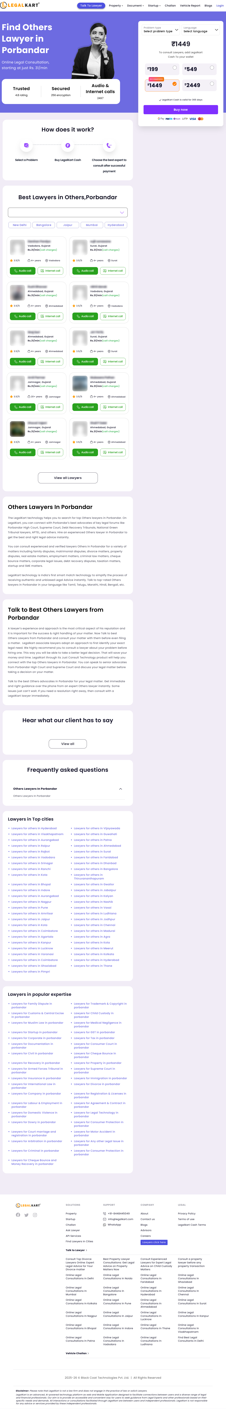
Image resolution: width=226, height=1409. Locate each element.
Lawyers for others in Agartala (32, 937)
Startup (154, 6)
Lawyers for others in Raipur (30, 846)
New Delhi (20, 225)
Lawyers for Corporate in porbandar (36, 1038)
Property (116, 6)
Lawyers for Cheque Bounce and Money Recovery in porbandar (33, 1162)
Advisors (146, 1230)
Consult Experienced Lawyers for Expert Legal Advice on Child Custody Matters (156, 1264)
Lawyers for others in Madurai (94, 931)
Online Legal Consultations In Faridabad (151, 1278)
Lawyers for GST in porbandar (94, 1032)
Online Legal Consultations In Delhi (80, 1276)
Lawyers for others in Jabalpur (95, 890)
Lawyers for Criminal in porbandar (35, 1151)
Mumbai (92, 225)
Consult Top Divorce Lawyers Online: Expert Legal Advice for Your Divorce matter (80, 1264)
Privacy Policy (187, 1213)
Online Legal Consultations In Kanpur (193, 1314)
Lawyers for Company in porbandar (36, 1094)
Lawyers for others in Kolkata (94, 954)
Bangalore (43, 225)
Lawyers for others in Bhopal (31, 884)
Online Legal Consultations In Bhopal (81, 1326)
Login (220, 6)
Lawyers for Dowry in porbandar (33, 1122)
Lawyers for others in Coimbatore (34, 931)
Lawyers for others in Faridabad (96, 857)
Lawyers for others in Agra (92, 937)
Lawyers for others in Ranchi (31, 869)
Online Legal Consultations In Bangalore (113, 1291)
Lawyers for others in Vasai (92, 908)
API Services (73, 1236)
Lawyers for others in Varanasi (32, 954)
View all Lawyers (68, 478)
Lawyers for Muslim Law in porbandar (37, 1023)
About (144, 1213)
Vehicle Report (190, 6)
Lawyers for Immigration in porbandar (100, 1078)
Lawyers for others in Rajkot (30, 852)
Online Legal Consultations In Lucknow (151, 1316)
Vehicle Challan (77, 1353)
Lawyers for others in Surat (92, 852)
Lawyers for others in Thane (93, 966)
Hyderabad (116, 225)
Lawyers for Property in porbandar (97, 1063)
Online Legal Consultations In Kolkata (81, 1301)
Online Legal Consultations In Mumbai (76, 1291)
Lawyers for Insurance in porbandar (36, 1078)
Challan (170, 6)
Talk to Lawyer (76, 1250)
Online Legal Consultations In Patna (80, 1339)
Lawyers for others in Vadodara (33, 857)
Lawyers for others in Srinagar (32, 863)
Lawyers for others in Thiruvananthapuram (89, 877)
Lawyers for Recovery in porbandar (35, 1063)
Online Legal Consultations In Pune (117, 1301)
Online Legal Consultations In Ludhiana (151, 1341)
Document (135, 6)
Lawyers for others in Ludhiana (95, 913)
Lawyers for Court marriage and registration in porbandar (33, 1133)
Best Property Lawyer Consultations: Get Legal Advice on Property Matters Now (119, 1264)
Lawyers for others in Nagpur (31, 902)
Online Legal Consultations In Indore (118, 1326)
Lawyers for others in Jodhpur (94, 919)
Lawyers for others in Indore (30, 890)
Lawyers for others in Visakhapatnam (37, 834)
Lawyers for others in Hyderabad (34, 828)
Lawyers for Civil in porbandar (32, 1053)
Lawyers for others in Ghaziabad (33, 966)
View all (67, 744)
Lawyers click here (154, 1242)
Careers (146, 1236)
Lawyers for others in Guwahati (95, 834)
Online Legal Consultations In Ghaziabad (188, 1278)
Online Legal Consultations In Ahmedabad (151, 1303)
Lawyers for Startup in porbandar (34, 1032)
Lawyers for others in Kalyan (93, 896)
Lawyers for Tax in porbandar (94, 1038)
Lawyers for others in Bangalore (96, 869)
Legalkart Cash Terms (192, 1225)
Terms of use (186, 1219)
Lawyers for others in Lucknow (32, 948)
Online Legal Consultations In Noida (118, 1276)
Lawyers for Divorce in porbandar (97, 1084)
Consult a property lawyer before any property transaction (191, 1262)
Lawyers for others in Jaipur (30, 919)
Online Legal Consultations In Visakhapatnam (188, 1328)
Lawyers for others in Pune (29, 908)
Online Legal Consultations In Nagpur (81, 1314)
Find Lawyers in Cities (79, 1241)
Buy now (181, 109)
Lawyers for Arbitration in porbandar (36, 1141)
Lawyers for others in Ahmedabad (97, 846)
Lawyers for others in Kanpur (31, 943)
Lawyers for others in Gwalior (94, 884)
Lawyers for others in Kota (29, 875)
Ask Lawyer (73, 1230)
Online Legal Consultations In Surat (192, 1301)
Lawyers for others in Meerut (93, 948)
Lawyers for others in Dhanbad (95, 863)
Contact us (148, 1219)
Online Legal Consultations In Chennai (188, 1291)
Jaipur (67, 225)
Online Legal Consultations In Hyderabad (151, 1291)
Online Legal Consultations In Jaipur (118, 1314)
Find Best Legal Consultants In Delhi (191, 1339)
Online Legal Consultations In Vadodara (113, 1341)
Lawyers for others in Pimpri (30, 972)
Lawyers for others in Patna (93, 840)
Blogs (208, 6)
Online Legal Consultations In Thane (155, 1326)
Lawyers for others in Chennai (94, 925)
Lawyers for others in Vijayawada (97, 828)
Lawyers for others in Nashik (93, 902)
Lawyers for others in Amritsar (32, 913)
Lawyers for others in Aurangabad (35, 840)
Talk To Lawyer (91, 6)
